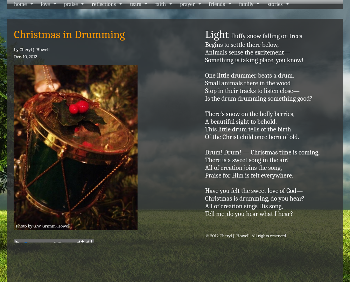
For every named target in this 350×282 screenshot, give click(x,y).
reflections (104, 4)
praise (71, 4)
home (20, 4)
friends (217, 4)
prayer (187, 4)
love (45, 4)
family (246, 4)
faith (160, 4)
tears (135, 4)
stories (274, 4)
